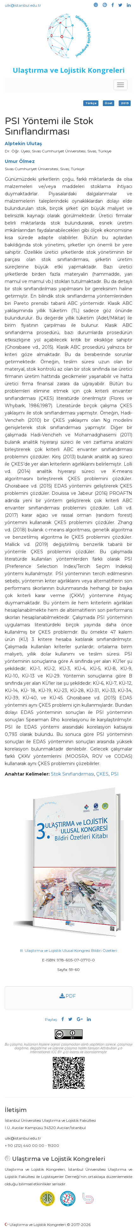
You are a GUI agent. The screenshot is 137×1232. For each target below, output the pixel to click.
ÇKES (102, 774)
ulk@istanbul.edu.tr (23, 5)
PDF (68, 996)
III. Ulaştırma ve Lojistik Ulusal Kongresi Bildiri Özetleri (68, 950)
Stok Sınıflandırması (72, 774)
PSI (115, 774)
